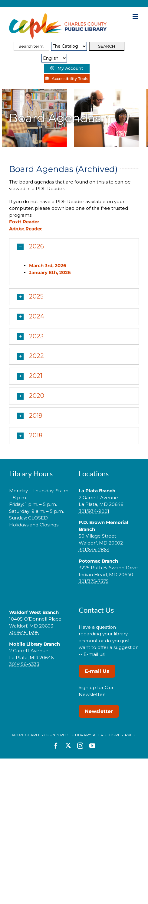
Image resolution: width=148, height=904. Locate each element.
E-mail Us (97, 671)
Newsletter (99, 711)
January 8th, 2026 (50, 272)
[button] (74, 246)
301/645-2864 (94, 549)
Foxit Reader (24, 222)
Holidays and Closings (33, 525)
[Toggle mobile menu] (136, 16)
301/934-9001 (94, 511)
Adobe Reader (25, 229)
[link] (39, 544)
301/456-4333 (24, 664)
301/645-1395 (24, 632)
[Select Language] (54, 58)
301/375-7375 (94, 581)
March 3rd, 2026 (47, 265)
